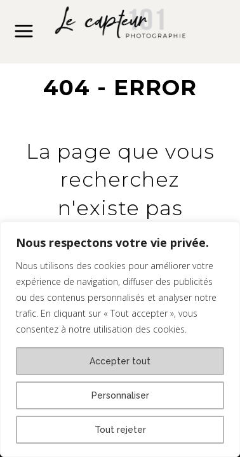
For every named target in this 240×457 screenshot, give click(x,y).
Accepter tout (120, 361)
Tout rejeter (120, 430)
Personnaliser (120, 395)
